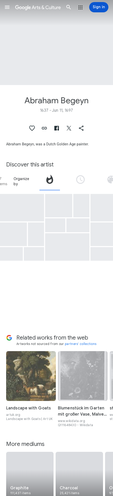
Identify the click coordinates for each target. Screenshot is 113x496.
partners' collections (80, 344)
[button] (7, 7)
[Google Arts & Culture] (37, 7)
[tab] (49, 181)
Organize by (21, 181)
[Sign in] (98, 7)
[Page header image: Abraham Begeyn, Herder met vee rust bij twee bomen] (56, 42)
